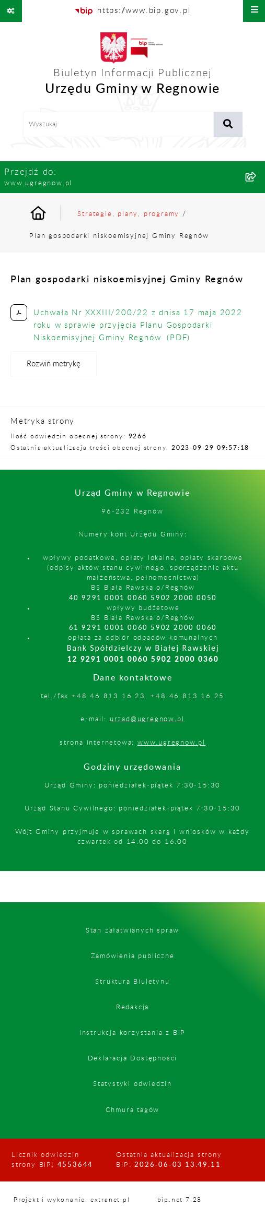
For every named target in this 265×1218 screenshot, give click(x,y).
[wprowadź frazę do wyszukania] (118, 125)
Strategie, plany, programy (128, 214)
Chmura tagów (133, 1110)
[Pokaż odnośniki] (11, 11)
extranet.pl (110, 1200)
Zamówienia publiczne (133, 956)
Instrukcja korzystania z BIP (132, 1033)
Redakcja (132, 1007)
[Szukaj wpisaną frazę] (228, 125)
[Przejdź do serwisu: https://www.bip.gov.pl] (132, 11)
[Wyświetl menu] (254, 11)
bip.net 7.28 (179, 1200)
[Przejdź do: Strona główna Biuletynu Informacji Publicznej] (50, 214)
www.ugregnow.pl (171, 742)
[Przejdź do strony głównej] (132, 66)
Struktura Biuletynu (132, 981)
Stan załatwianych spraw (132, 930)
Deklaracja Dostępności (133, 1058)
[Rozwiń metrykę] (53, 363)
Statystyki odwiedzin (132, 1084)
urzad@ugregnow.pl (147, 719)
